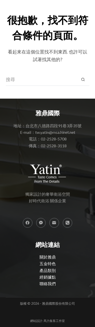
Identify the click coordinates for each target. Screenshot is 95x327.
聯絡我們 (48, 283)
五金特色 (48, 263)
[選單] (86, 9)
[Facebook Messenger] (41, 223)
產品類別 (48, 270)
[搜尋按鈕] (83, 79)
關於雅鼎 (48, 257)
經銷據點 (48, 277)
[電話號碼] (67, 223)
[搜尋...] (41, 79)
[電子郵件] (54, 223)
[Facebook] (27, 223)
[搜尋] (76, 9)
